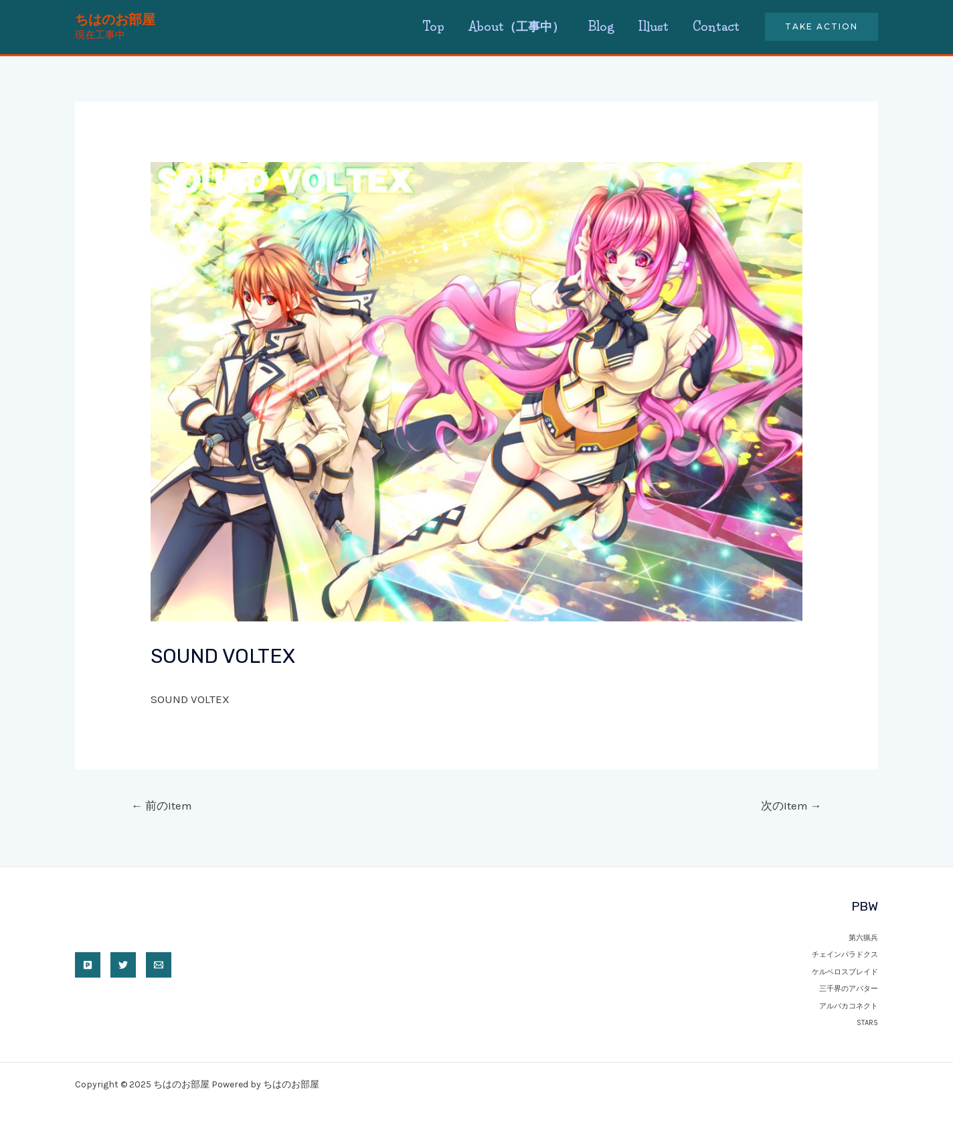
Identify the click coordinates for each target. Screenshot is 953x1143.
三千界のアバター (848, 988)
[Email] (158, 965)
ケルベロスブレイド (845, 972)
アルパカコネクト (848, 1006)
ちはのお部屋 (115, 19)
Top (433, 26)
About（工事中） (516, 26)
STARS (867, 1022)
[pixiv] (87, 965)
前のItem (161, 805)
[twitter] (123, 965)
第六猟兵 (863, 937)
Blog (601, 26)
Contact (716, 26)
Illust (653, 26)
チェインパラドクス (845, 954)
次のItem (791, 805)
